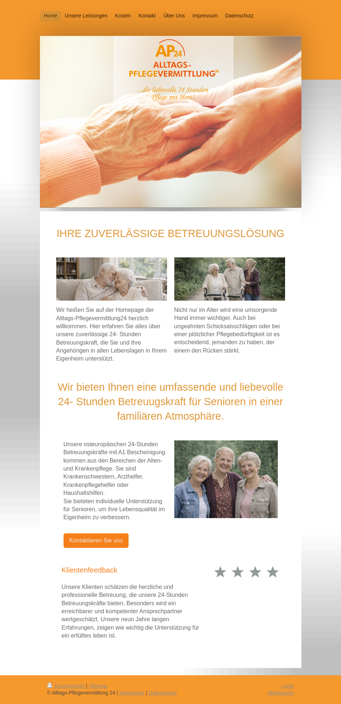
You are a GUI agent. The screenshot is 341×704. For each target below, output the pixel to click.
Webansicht (281, 693)
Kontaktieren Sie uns (96, 540)
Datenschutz (163, 693)
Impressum (132, 693)
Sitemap (98, 686)
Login (287, 686)
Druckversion (66, 686)
